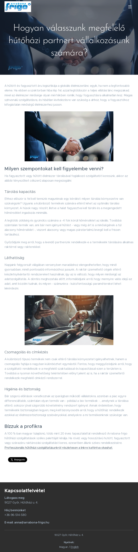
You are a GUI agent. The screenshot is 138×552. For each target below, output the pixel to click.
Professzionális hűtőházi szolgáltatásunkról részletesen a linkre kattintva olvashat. (58, 448)
